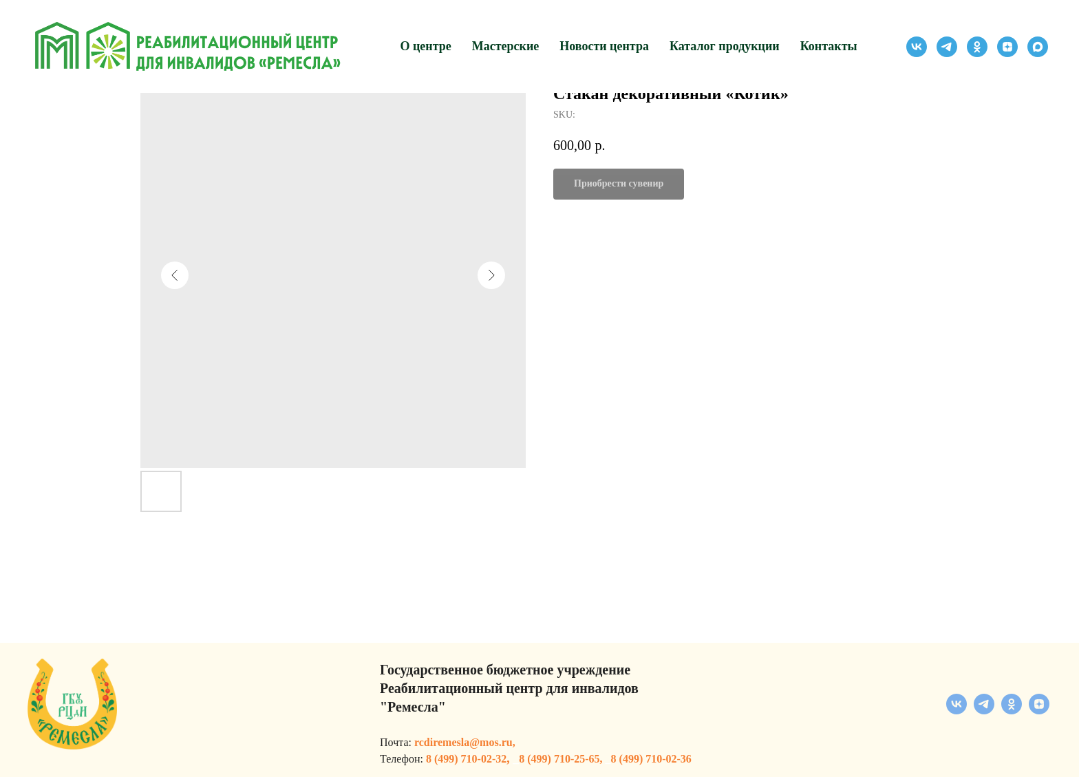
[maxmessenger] (1037, 46)
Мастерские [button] (506, 46)
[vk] (916, 46)
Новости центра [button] (604, 46)
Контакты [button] (828, 46)
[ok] (977, 46)
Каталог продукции (725, 46)
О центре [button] (425, 46)
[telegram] (947, 46)
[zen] (1007, 46)
